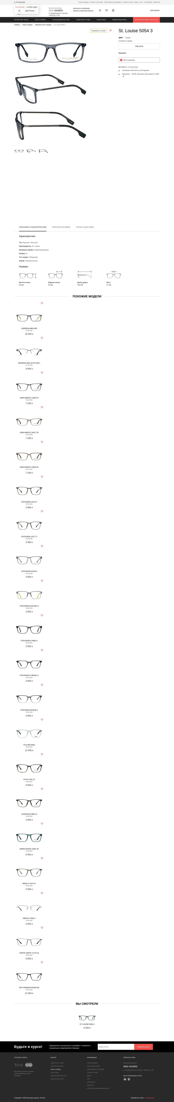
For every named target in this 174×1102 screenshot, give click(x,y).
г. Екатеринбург (132, 67)
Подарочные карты (119, 19)
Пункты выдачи (84, 2)
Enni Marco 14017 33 (29, 432)
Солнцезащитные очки (61, 19)
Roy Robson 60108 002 (29, 988)
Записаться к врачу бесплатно (146, 19)
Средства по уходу (83, 19)
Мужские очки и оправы (43, 25)
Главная (17, 25)
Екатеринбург (20, 7)
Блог (141, 2)
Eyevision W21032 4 (29, 710)
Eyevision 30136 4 (29, 571)
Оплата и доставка (96, 2)
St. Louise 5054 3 (87, 1024)
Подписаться (143, 1047)
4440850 (56, 10)
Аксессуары (101, 19)
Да (19, 11)
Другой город (29, 11)
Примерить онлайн (99, 31)
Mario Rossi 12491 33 (29, 849)
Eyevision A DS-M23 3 (29, 606)
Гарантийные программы (112, 2)
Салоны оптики (128, 2)
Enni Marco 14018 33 (29, 467)
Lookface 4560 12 (29, 814)
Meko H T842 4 (29, 918)
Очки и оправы (40, 19)
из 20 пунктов (144, 70)
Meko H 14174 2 (29, 883)
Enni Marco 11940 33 (29, 398)
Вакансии (156, 2)
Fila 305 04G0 (29, 745)
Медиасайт (150, 1098)
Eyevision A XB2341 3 (29, 675)
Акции (136, 2)
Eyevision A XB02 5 (29, 641)
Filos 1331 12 (29, 779)
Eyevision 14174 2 (29, 502)
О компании (148, 2)
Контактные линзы (21, 19)
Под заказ (139, 46)
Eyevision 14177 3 (29, 537)
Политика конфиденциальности (98, 1088)
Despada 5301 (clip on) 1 (29, 363)
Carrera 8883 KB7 (29, 328)
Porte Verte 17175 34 (29, 953)
